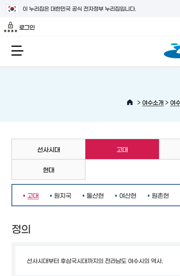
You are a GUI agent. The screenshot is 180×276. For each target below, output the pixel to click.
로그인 (19, 27)
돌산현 (95, 195)
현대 (48, 169)
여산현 (127, 195)
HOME (130, 102)
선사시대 (48, 149)
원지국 (62, 195)
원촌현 (160, 195)
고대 (106, 149)
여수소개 (153, 102)
